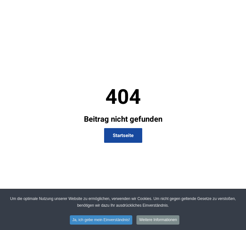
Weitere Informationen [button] (158, 220)
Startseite (123, 135)
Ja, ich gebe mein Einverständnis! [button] (101, 220)
